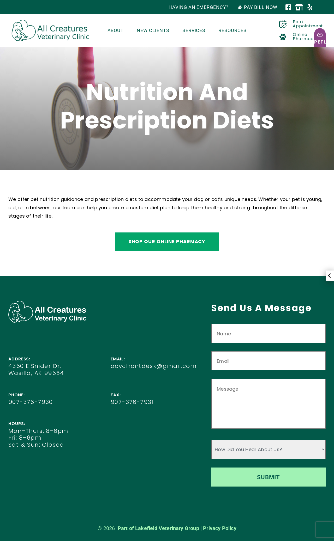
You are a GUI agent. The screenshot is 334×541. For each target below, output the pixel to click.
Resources (232, 30)
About (116, 30)
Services (193, 30)
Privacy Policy (219, 528)
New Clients (153, 30)
